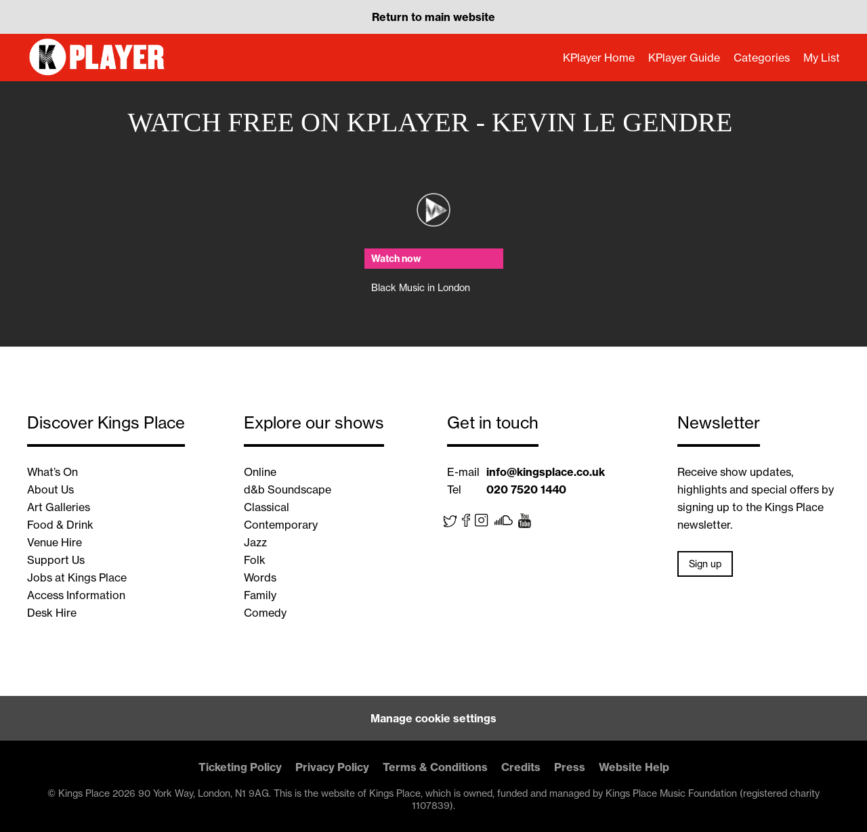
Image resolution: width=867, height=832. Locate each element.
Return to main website (433, 17)
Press (569, 767)
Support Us (56, 560)
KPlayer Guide (684, 57)
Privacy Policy (332, 767)
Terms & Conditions (435, 767)
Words (260, 577)
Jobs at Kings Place (77, 577)
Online (260, 472)
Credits (521, 767)
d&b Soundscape (287, 489)
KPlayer (98, 57)
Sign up (705, 564)
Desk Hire (52, 612)
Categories (762, 57)
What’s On (52, 472)
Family (260, 595)
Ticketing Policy (240, 767)
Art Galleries (58, 507)
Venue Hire (54, 542)
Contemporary (281, 524)
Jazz (255, 542)
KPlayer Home (599, 57)
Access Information (76, 595)
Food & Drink (60, 524)
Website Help (634, 767)
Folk (255, 560)
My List (821, 57)
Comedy (265, 612)
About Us (50, 489)
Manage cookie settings (433, 718)
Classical (266, 507)
